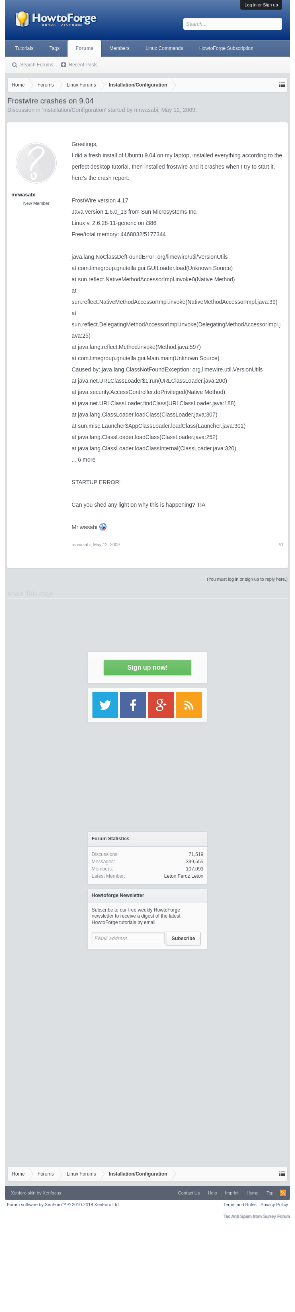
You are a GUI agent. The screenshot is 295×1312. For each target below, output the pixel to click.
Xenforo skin (23, 1192)
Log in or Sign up (261, 4)
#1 (281, 544)
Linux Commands (164, 48)
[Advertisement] (147, 1004)
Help (212, 1192)
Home (252, 1192)
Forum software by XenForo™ (63, 1204)
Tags (54, 48)
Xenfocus (52, 1192)
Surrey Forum (276, 1216)
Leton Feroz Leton (183, 876)
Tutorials (24, 48)
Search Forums (36, 65)
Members (119, 48)
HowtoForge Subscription (226, 48)
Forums (84, 48)
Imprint (232, 1192)
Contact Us (189, 1192)
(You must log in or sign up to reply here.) (247, 579)
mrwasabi (81, 544)
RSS (283, 1193)
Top (270, 1192)
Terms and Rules (240, 1204)
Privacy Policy (274, 1204)
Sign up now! (147, 667)
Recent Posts (83, 65)
